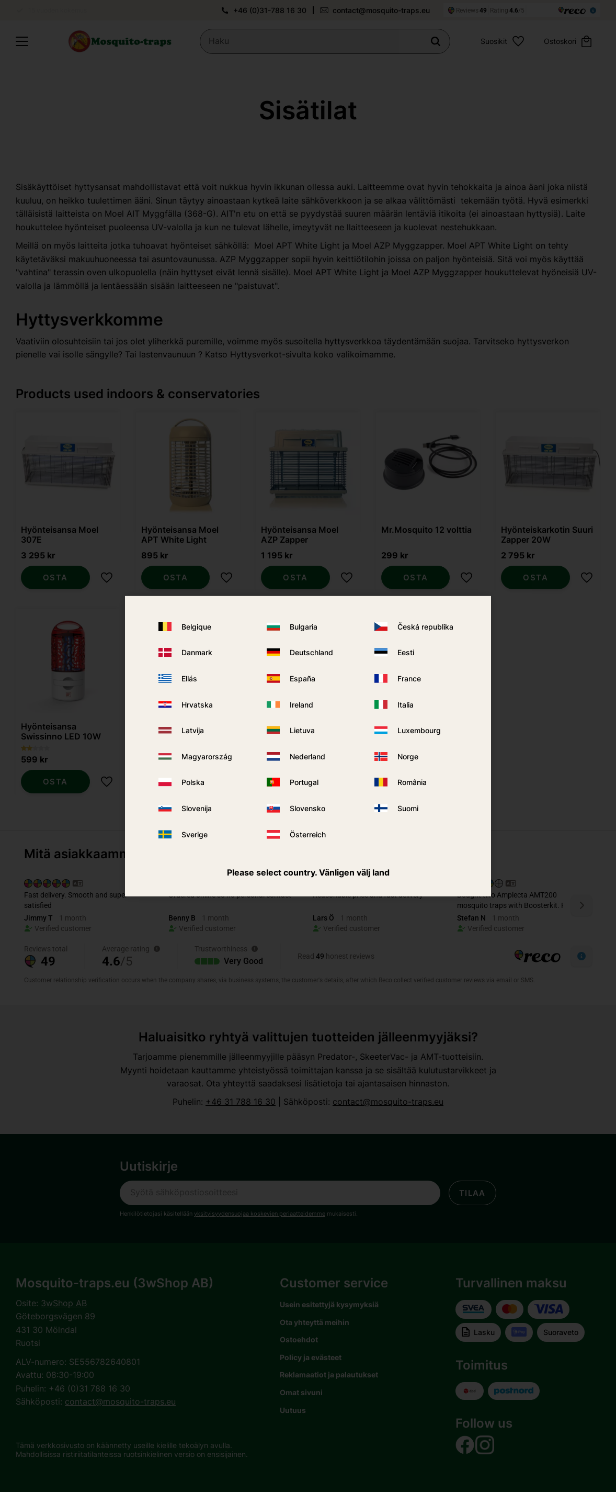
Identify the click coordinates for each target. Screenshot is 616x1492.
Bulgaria (303, 626)
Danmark (196, 652)
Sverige (194, 833)
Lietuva (302, 730)
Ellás (189, 678)
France (409, 678)
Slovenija (196, 808)
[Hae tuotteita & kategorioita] (325, 41)
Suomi (407, 808)
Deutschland (311, 652)
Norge (407, 756)
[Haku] (435, 41)
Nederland (307, 756)
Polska (192, 782)
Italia (405, 704)
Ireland (301, 704)
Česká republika (425, 626)
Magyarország (206, 756)
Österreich (308, 833)
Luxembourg (419, 730)
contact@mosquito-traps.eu (381, 10)
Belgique (196, 626)
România (412, 782)
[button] (21, 41)
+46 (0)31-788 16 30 (269, 10)
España (302, 678)
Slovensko (307, 808)
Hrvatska (197, 704)
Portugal (304, 782)
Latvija (192, 730)
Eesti (405, 652)
